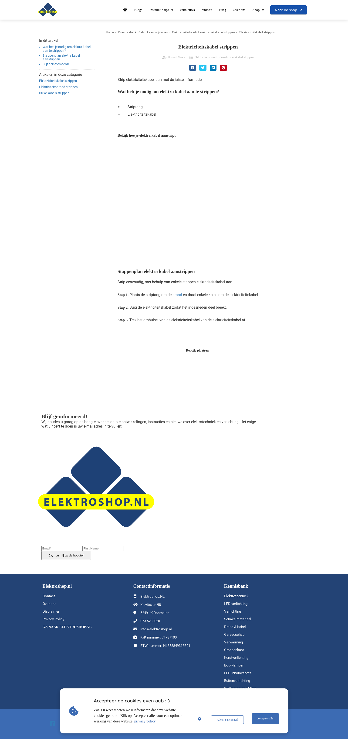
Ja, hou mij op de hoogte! (66, 555)
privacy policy (146, 721)
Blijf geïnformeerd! (56, 64)
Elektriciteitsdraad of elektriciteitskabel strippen (224, 57)
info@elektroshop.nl (156, 629)
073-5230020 (150, 621)
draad (177, 295)
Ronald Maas (176, 57)
